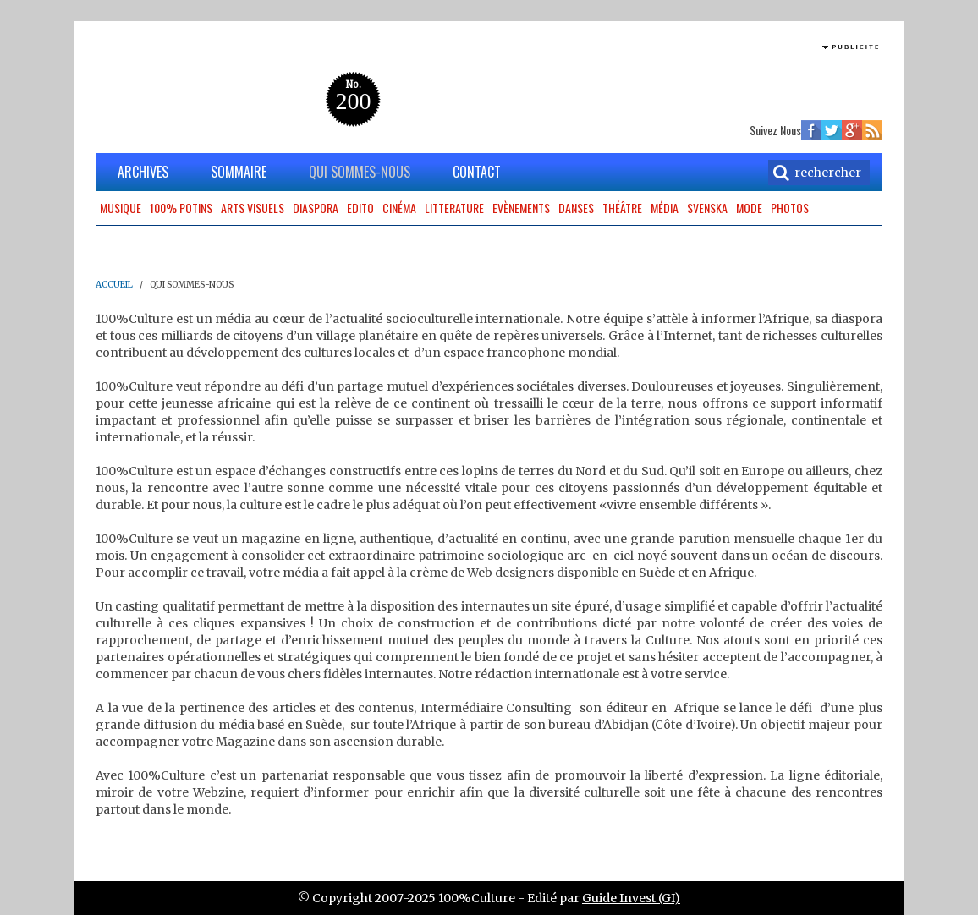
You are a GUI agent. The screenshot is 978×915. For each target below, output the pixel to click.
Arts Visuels (252, 207)
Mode (749, 207)
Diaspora (315, 207)
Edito (360, 207)
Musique (120, 207)
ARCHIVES (143, 172)
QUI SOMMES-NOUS (359, 172)
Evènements (521, 207)
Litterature (454, 207)
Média (665, 207)
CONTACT (477, 172)
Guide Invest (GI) (631, 898)
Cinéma (399, 207)
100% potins (181, 207)
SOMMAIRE (238, 172)
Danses (576, 207)
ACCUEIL (114, 284)
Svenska (707, 207)
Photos (790, 207)
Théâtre (622, 207)
